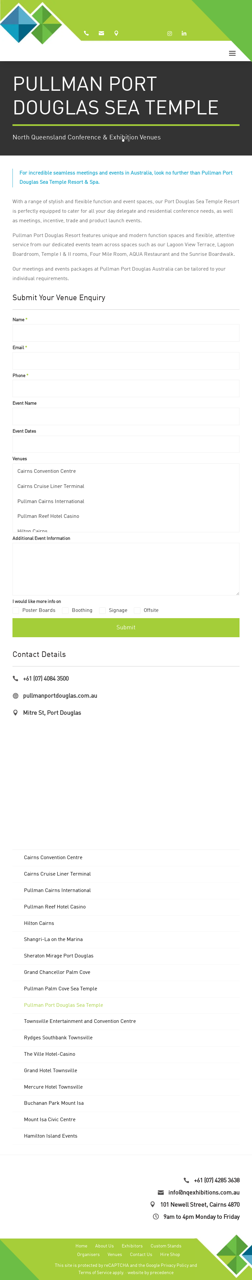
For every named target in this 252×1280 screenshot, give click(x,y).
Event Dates (24, 431)
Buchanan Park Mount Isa (54, 1103)
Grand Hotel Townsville (50, 1071)
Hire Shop (170, 1254)
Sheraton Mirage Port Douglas (59, 956)
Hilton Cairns (32, 531)
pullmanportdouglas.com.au (60, 696)
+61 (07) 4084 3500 (46, 679)
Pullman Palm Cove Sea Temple (60, 989)
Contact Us (141, 1254)
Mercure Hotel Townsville (53, 1087)
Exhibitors (132, 1246)
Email (19, 348)
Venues (19, 459)
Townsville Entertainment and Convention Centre (80, 1021)
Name (20, 320)
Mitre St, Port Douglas (52, 713)
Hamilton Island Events (50, 1136)
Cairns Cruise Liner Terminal (50, 486)
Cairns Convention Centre (46, 471)
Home (81, 1246)
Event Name (24, 403)
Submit (126, 628)
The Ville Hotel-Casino (49, 1054)
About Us (104, 1246)
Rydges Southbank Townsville (58, 1038)
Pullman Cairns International (50, 501)
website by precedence (151, 1272)
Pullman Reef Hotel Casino (48, 516)
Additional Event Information (41, 538)
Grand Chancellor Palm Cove (57, 972)
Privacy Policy (175, 1265)
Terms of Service (95, 1272)
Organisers (88, 1254)
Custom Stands (166, 1246)
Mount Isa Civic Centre (49, 1120)
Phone (20, 376)
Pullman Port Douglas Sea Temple (63, 1005)
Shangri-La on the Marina (53, 939)
